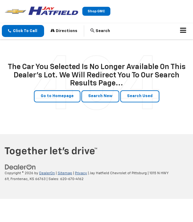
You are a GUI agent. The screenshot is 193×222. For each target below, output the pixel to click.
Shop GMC (96, 11)
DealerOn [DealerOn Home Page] (47, 173)
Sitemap (65, 173)
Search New (100, 96)
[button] (23, 31)
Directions (64, 30)
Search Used (140, 96)
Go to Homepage (57, 96)
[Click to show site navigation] (183, 31)
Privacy (81, 173)
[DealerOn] (20, 167)
